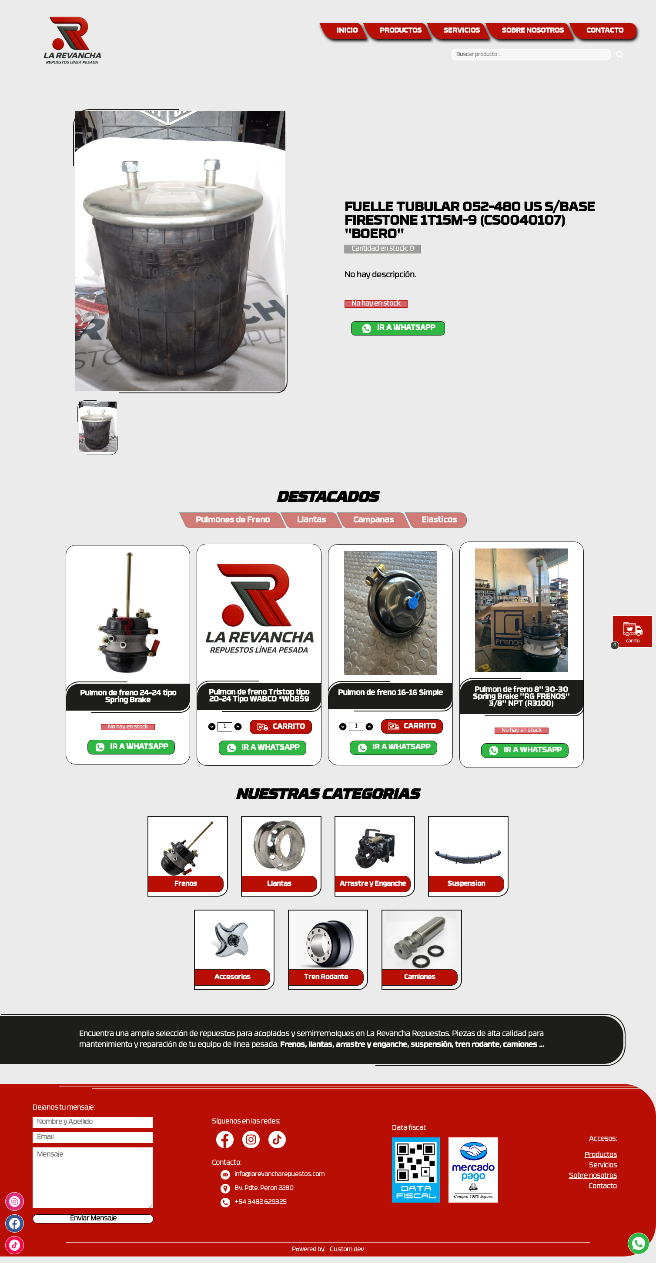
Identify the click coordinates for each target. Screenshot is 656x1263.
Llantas (311, 520)
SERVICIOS (462, 30)
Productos (601, 1155)
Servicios (603, 1166)
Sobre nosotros (593, 1176)
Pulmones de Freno (233, 520)
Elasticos (439, 520)
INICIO (347, 30)
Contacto (603, 1186)
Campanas (373, 520)
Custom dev (347, 1249)
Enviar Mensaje (93, 1219)
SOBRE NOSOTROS (533, 30)
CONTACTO (604, 30)
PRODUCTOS (401, 30)
